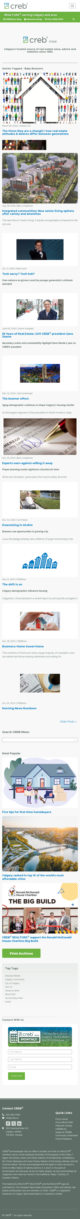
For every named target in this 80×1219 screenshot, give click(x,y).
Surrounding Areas (14, 998)
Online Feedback (63, 1139)
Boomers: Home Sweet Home (23, 646)
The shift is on (12, 584)
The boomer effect (15, 398)
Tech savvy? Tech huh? (18, 274)
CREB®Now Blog (12, 19)
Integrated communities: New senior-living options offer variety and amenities (38, 212)
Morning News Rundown (19, 708)
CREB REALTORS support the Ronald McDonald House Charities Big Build (36, 939)
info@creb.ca (12, 1118)
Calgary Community (15, 979)
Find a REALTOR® (54, 19)
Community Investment (66, 1135)
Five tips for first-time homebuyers (26, 812)
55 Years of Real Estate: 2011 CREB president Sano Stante (37, 335)
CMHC (8, 1002)
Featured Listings (33, 19)
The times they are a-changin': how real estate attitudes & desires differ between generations (35, 132)
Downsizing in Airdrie (17, 525)
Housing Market (12, 976)
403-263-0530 (13, 1115)
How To (8, 987)
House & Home (12, 990)
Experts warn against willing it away (27, 463)
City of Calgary (12, 983)
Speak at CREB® (63, 1132)
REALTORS (10, 994)
